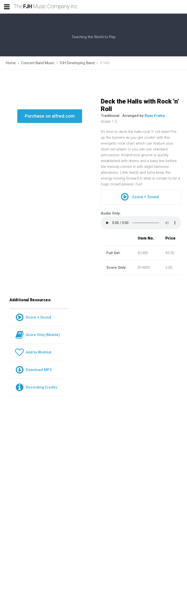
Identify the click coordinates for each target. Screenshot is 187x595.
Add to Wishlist (33, 352)
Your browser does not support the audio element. (141, 222)
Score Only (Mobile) (37, 335)
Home (11, 63)
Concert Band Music (38, 63)
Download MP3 (33, 370)
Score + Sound (140, 197)
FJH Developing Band (77, 63)
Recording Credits (36, 387)
